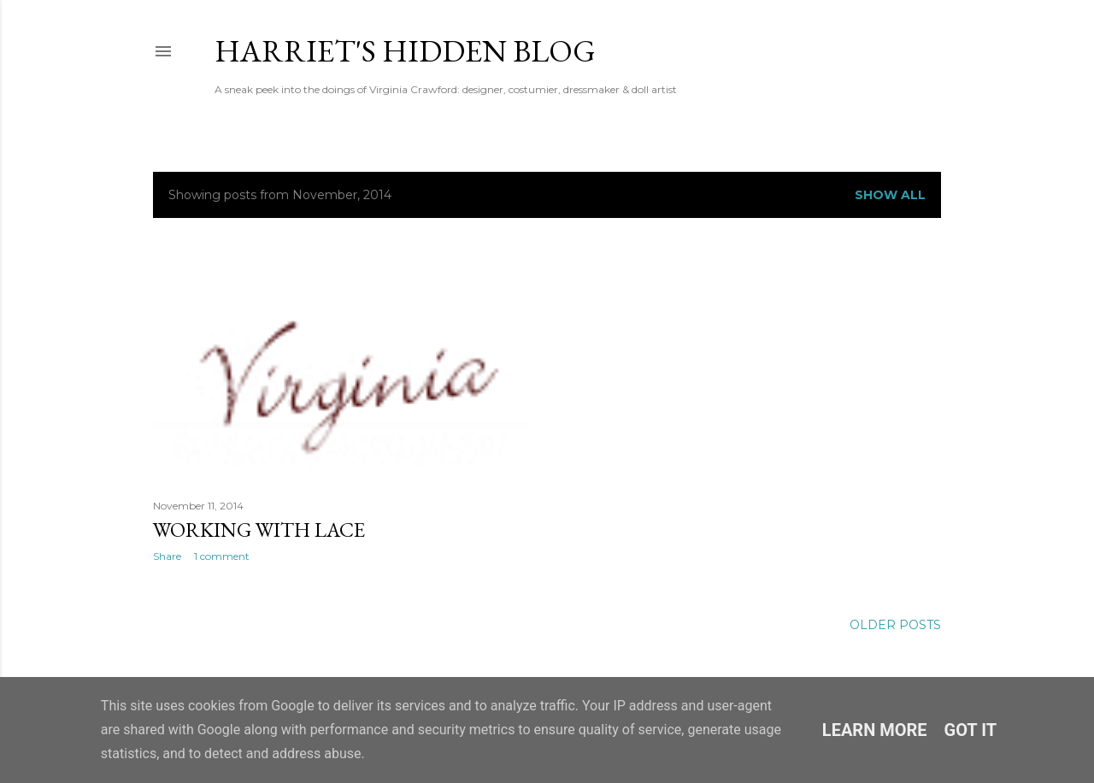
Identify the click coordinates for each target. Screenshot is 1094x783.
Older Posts (895, 625)
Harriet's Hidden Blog (405, 51)
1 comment (222, 556)
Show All (890, 195)
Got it (970, 730)
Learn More (874, 730)
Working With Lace (259, 529)
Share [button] (167, 556)
